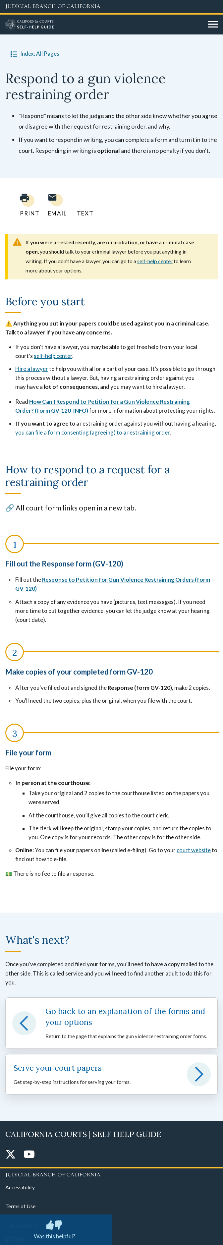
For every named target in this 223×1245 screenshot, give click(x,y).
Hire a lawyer (31, 368)
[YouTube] (29, 1154)
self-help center (155, 261)
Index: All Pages (33, 54)
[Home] (104, 24)
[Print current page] (25, 205)
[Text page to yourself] (83, 205)
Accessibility (20, 1187)
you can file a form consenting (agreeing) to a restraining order (92, 432)
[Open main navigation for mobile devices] (213, 24)
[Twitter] (10, 1154)
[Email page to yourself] (56, 205)
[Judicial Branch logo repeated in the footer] (111, 1174)
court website (194, 850)
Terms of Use (20, 1206)
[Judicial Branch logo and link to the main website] (111, 6)
